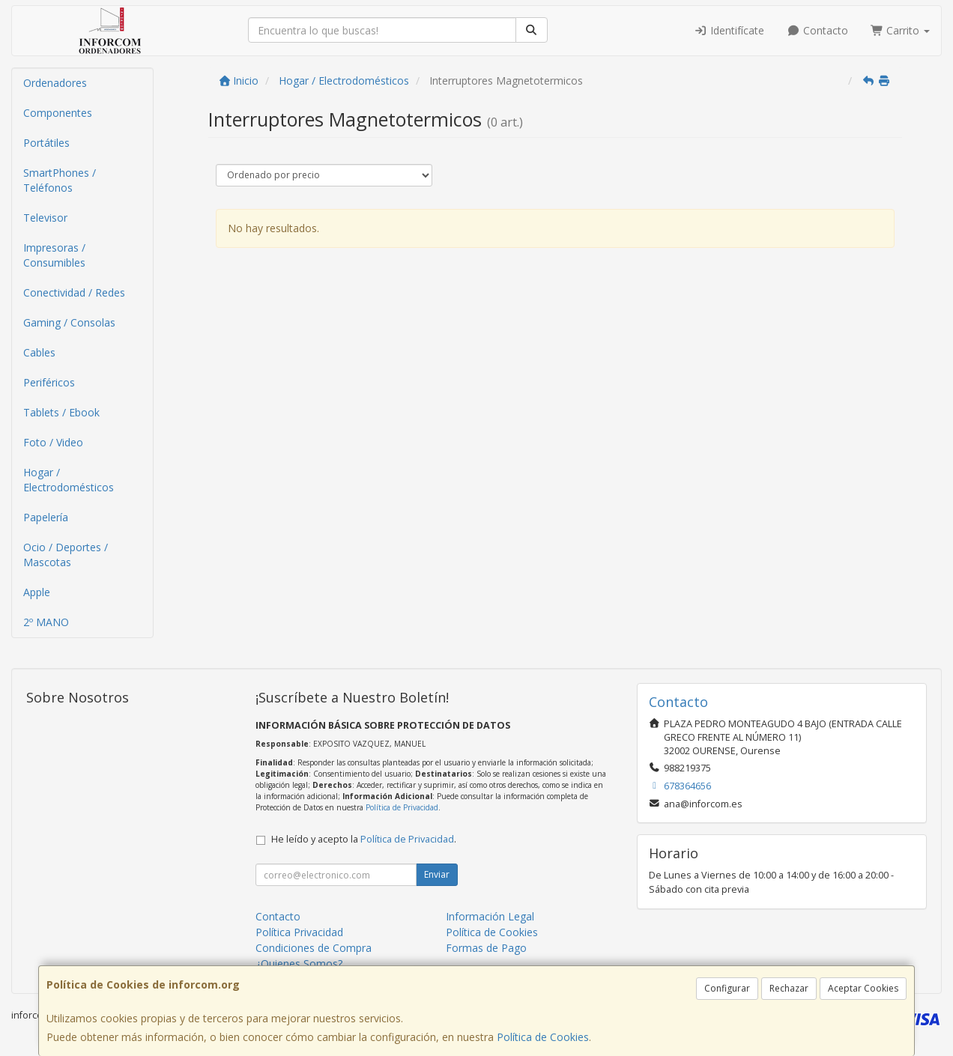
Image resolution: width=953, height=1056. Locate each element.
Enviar (437, 874)
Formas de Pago (486, 948)
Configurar (727, 988)
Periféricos (49, 382)
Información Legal (490, 916)
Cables (39, 352)
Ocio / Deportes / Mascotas (65, 554)
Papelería (45, 517)
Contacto (817, 30)
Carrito (901, 30)
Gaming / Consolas (69, 322)
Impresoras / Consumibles (54, 255)
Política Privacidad (299, 932)
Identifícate (730, 30)
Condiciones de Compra (313, 948)
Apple (36, 592)
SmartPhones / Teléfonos (59, 180)
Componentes (57, 113)
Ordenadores (55, 83)
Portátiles (46, 143)
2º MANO (46, 622)
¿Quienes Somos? (298, 963)
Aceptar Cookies (863, 988)
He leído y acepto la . (363, 839)
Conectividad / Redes (74, 292)
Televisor (45, 217)
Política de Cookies (543, 1037)
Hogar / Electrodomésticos (68, 479)
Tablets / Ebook (61, 412)
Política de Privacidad (402, 807)
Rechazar (788, 988)
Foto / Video (53, 442)
